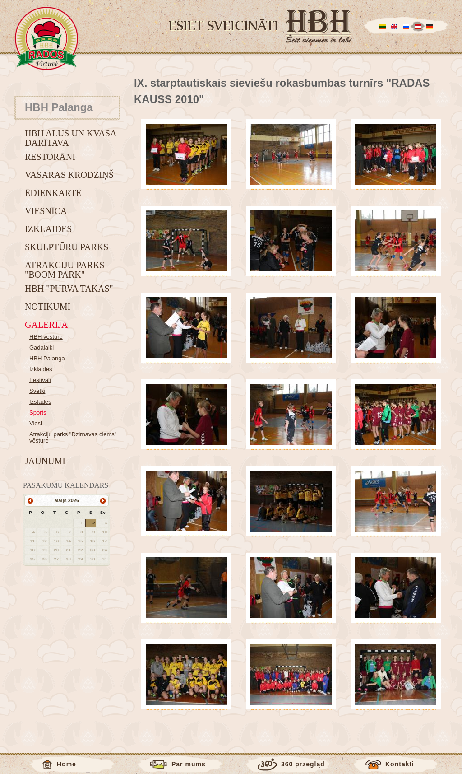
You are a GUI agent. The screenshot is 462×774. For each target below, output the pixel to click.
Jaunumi (45, 461)
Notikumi (47, 307)
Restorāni (50, 157)
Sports (37, 412)
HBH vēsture (46, 336)
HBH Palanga (47, 358)
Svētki (37, 390)
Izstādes (40, 401)
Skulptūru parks (66, 247)
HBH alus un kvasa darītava (70, 138)
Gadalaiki (41, 347)
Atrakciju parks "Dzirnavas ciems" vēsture (72, 437)
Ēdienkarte (53, 193)
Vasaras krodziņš (69, 175)
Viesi (35, 423)
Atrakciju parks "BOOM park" (65, 270)
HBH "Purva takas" (69, 289)
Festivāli (40, 380)
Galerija (46, 325)
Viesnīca (46, 211)
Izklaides (48, 229)
